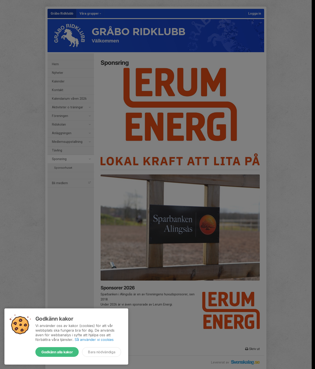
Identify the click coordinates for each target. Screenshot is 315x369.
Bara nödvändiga (101, 352)
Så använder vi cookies (94, 339)
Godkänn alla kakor (57, 352)
